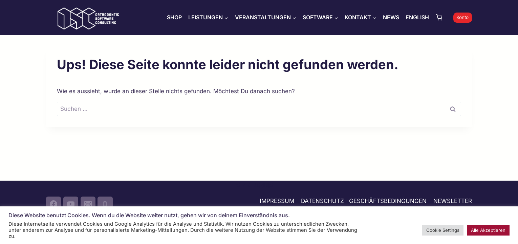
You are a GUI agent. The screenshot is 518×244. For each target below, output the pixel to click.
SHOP (174, 17)
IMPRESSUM (277, 201)
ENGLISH (417, 17)
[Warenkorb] (443, 17)
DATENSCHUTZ (322, 201)
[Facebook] (53, 204)
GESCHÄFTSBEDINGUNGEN (388, 201)
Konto (462, 17)
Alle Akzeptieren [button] (488, 230)
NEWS (391, 17)
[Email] (88, 204)
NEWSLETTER (452, 201)
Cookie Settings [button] (442, 230)
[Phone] (105, 204)
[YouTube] (70, 204)
